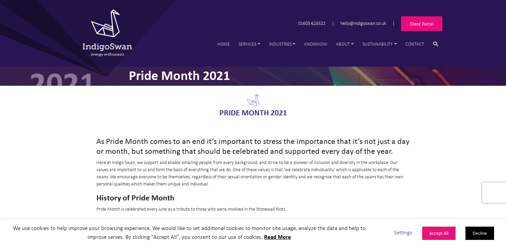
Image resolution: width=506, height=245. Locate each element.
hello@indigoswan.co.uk (363, 23)
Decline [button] (480, 233)
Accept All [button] (438, 233)
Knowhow (315, 43)
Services (247, 43)
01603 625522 (311, 23)
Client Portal (421, 23)
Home (223, 43)
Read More (277, 237)
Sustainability (378, 43)
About (343, 43)
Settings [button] (403, 232)
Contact (414, 43)
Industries (280, 43)
